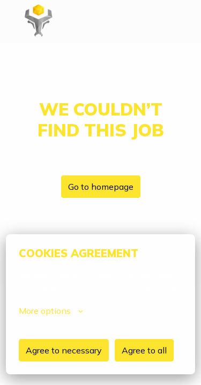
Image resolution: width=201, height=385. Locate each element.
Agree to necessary (64, 350)
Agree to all (144, 350)
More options (51, 310)
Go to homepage (100, 186)
